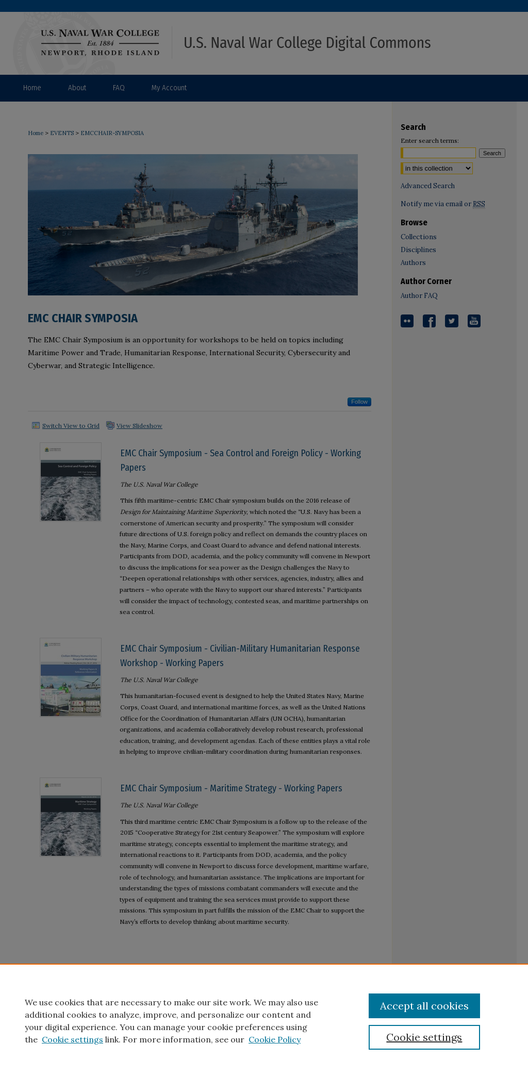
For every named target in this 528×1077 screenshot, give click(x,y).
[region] (264, 1020)
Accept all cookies (424, 1005)
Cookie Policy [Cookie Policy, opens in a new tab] (275, 1039)
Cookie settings (72, 1039)
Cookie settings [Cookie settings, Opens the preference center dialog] (424, 1037)
